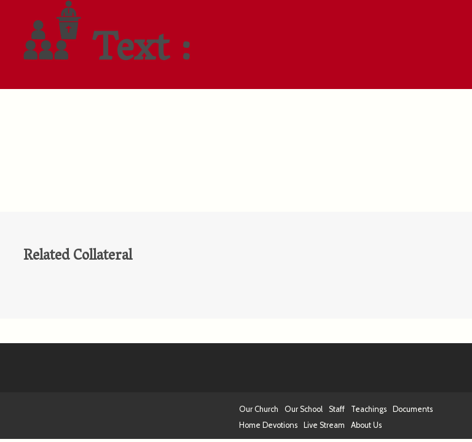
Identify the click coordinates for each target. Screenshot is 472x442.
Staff (337, 409)
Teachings (369, 409)
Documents (413, 409)
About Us (366, 425)
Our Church (258, 409)
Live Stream (324, 425)
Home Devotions (268, 425)
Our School (304, 409)
